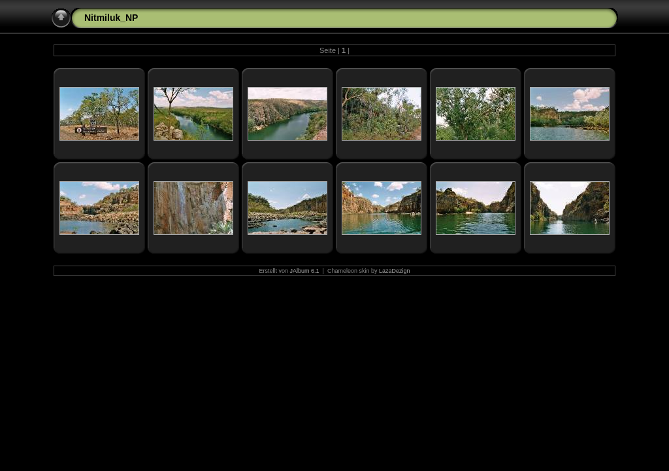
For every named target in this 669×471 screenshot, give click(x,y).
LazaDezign (394, 271)
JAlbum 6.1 (304, 271)
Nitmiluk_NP (111, 17)
